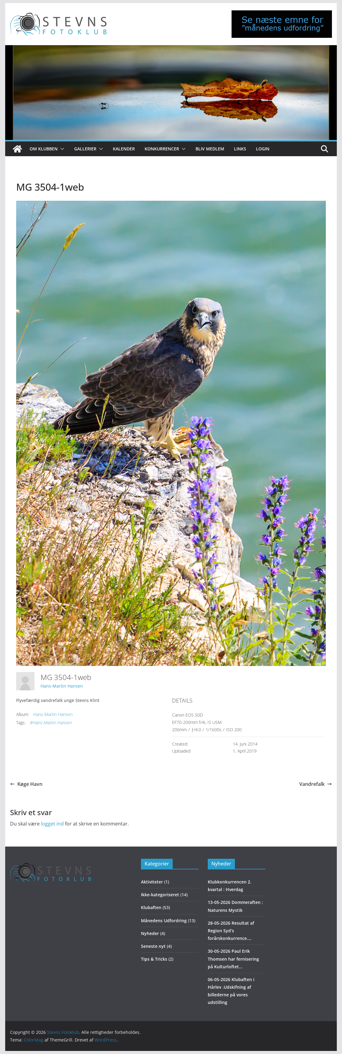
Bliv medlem (210, 149)
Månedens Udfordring (164, 920)
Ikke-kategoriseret (160, 895)
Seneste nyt (153, 946)
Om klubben (44, 149)
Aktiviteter (152, 882)
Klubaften (151, 907)
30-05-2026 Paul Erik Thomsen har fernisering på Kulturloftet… (233, 958)
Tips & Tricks (154, 959)
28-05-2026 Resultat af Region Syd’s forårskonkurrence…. (231, 930)
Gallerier (85, 149)
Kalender (124, 149)
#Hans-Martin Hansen (51, 722)
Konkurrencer (162, 149)
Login (262, 149)
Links (240, 149)
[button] (61, 149)
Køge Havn (26, 784)
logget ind (52, 823)
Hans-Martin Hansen (62, 686)
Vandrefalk (315, 784)
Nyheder (150, 933)
